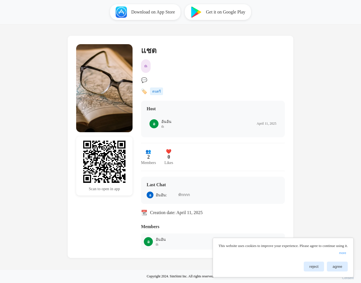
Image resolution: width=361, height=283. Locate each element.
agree (337, 269)
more (342, 255)
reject (314, 269)
